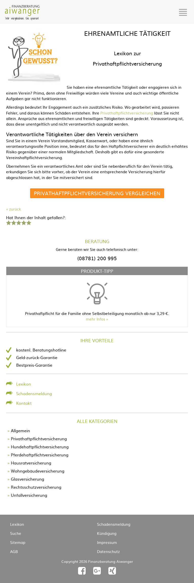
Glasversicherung (27, 479)
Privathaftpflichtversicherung (126, 113)
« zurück (13, 209)
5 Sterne (28, 222)
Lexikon (23, 384)
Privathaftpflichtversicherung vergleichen (97, 193)
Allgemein (20, 430)
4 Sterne (23, 222)
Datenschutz (108, 551)
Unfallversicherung (29, 495)
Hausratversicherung (31, 463)
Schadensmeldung (34, 393)
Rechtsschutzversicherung (36, 487)
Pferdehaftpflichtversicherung (39, 455)
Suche (15, 533)
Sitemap (17, 542)
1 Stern (8, 222)
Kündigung (106, 533)
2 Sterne (13, 222)
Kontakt (24, 403)
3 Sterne (18, 222)
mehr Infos (95, 319)
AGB (14, 551)
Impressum (107, 542)
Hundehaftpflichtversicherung (40, 447)
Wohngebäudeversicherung (37, 471)
